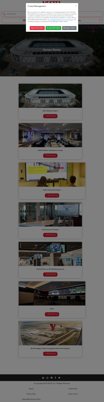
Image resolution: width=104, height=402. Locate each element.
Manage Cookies (69, 28)
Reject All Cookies (37, 28)
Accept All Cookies (53, 28)
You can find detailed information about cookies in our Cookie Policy (60, 19)
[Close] (76, 6)
